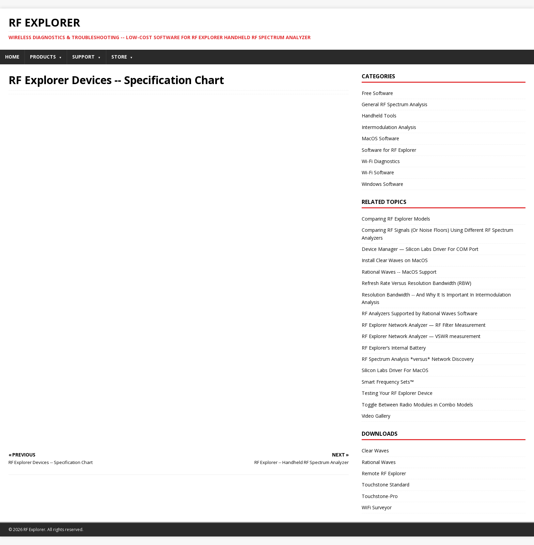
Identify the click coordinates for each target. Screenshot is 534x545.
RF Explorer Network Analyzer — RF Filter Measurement (424, 325)
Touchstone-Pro (380, 496)
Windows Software (382, 184)
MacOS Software (380, 138)
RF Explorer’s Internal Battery (394, 347)
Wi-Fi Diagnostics (381, 161)
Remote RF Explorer (384, 473)
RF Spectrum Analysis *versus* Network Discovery (418, 359)
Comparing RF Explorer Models (396, 218)
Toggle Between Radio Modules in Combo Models (417, 404)
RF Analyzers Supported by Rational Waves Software (419, 313)
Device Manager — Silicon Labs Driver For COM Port (420, 249)
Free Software (377, 93)
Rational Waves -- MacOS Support (399, 272)
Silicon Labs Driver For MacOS (395, 370)
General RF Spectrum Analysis (394, 104)
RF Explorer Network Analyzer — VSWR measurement (421, 336)
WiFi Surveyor (377, 507)
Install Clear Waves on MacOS (395, 260)
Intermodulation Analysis (389, 127)
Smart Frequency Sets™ (388, 382)
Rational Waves (379, 462)
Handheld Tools (379, 115)
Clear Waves (375, 450)
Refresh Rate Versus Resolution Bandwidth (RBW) (416, 283)
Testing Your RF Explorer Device (397, 393)
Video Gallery (376, 416)
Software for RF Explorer (389, 150)
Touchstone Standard (385, 484)
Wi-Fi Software (378, 172)
